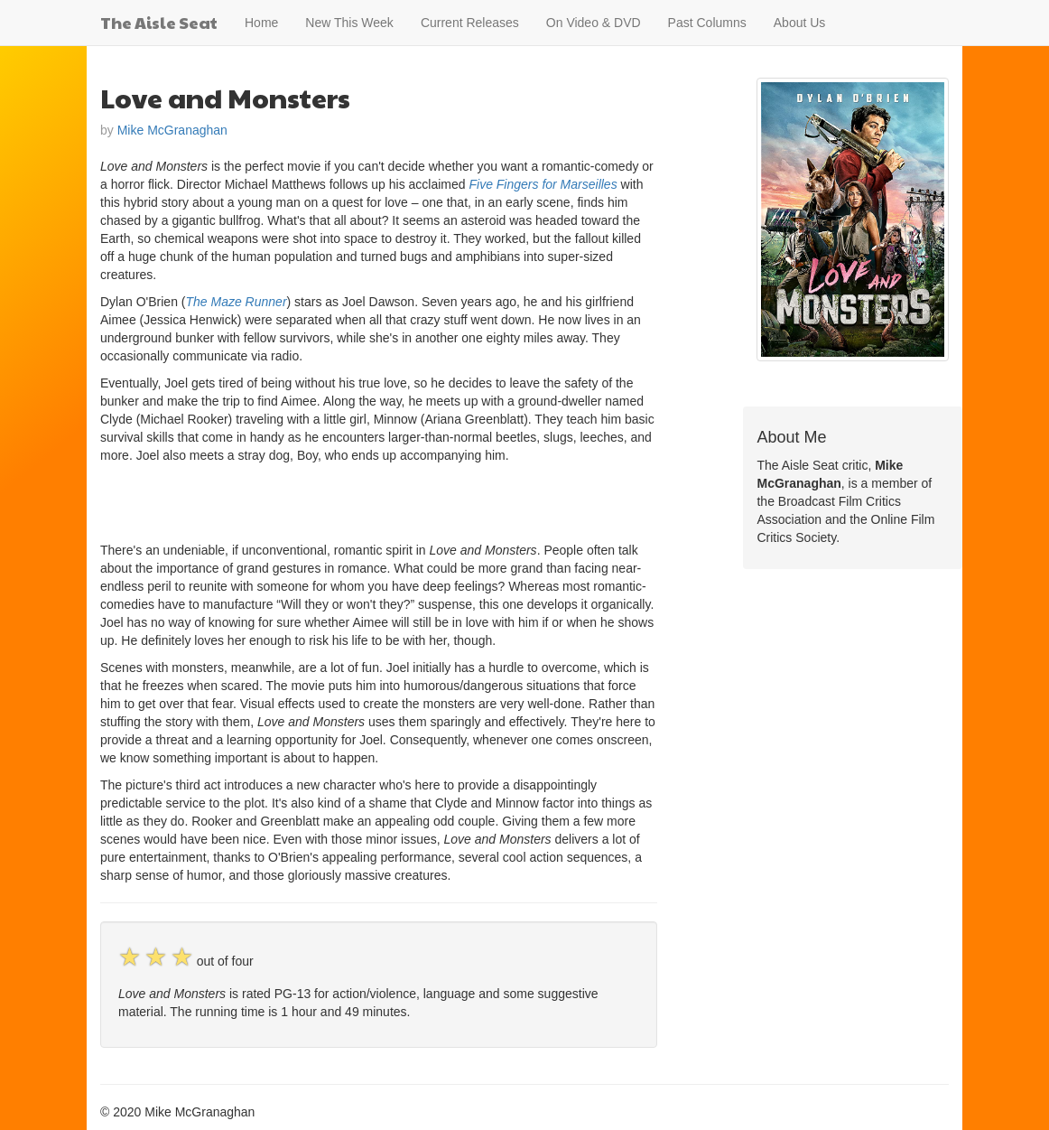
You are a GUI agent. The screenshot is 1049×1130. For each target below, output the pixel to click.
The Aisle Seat (159, 22)
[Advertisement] (311, 500)
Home (261, 22)
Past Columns (707, 22)
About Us (800, 22)
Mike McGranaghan (172, 130)
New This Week (349, 22)
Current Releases (470, 22)
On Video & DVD (593, 22)
